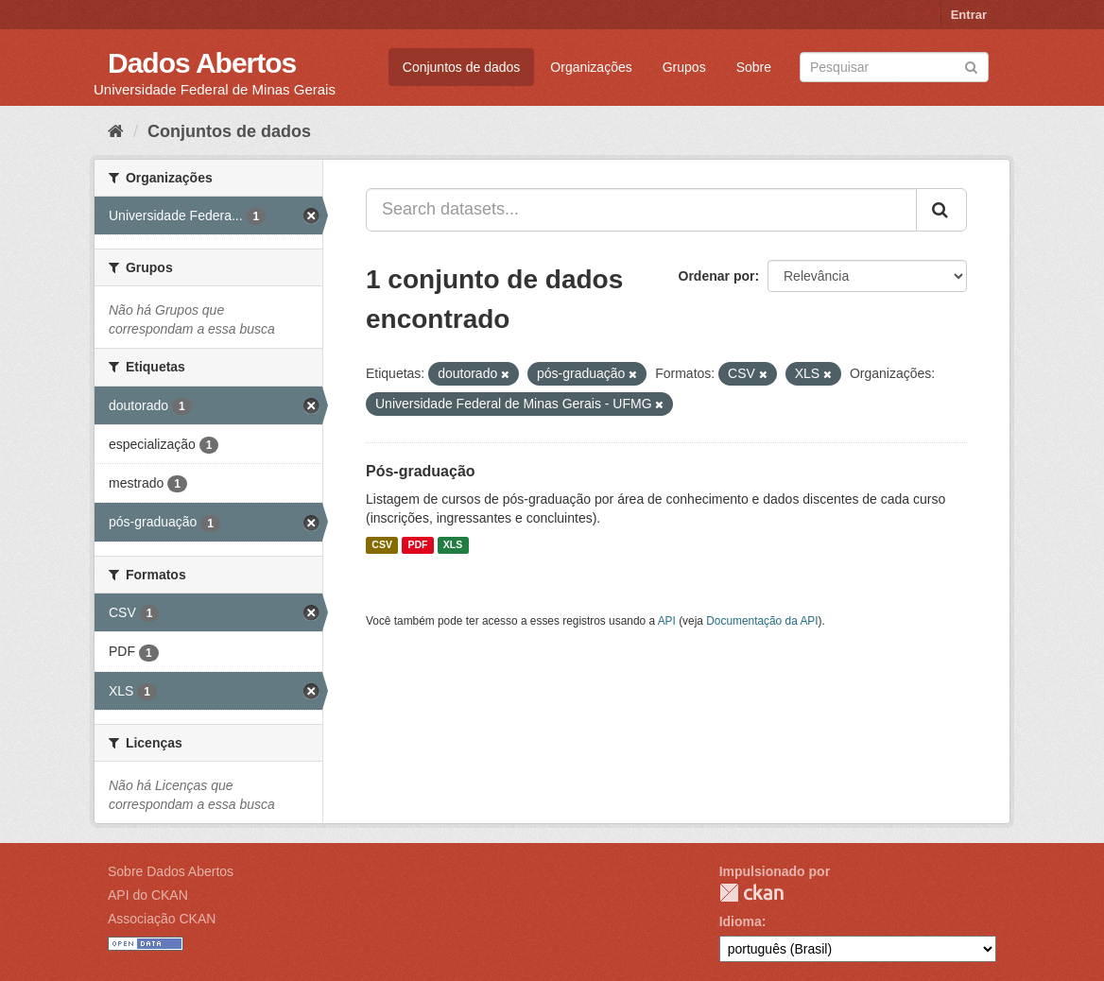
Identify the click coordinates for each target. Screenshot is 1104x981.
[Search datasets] (894, 67)
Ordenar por (717, 276)
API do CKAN (148, 895)
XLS (452, 545)
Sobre (753, 67)
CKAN (751, 893)
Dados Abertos (202, 62)
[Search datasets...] (641, 210)
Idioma (740, 921)
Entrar (969, 15)
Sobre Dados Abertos (170, 871)
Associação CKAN (162, 918)
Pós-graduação (420, 471)
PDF (417, 545)
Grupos (684, 67)
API (667, 621)
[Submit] (971, 66)
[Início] (116, 131)
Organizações (590, 67)
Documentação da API (762, 621)
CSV (381, 545)
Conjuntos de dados (462, 67)
